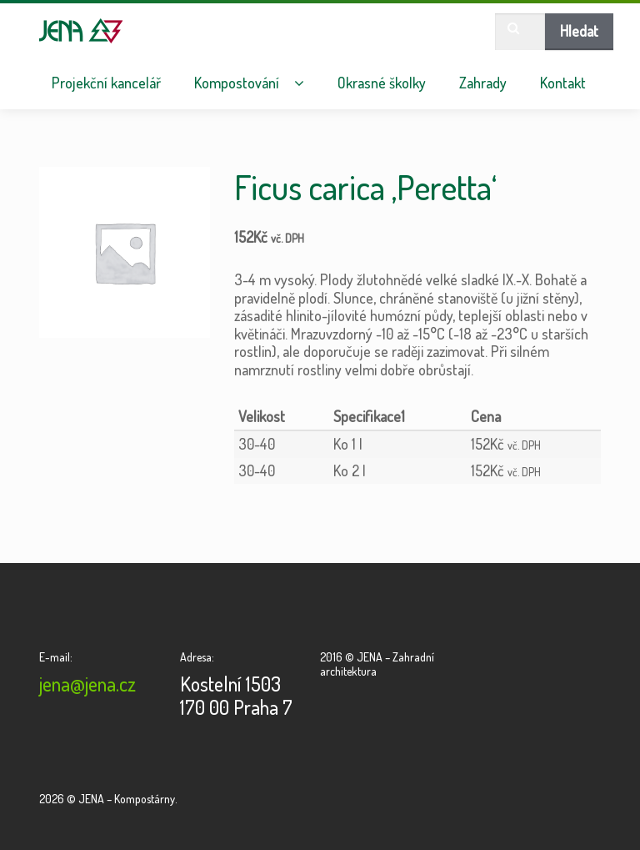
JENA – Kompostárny (81, 30)
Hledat (579, 31)
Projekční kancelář (106, 83)
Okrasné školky (382, 83)
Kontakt (563, 83)
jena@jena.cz (87, 684)
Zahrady (483, 83)
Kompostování (236, 83)
